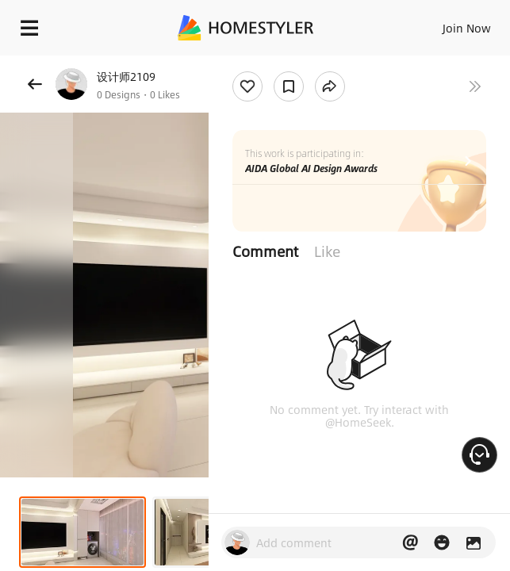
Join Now (467, 27)
